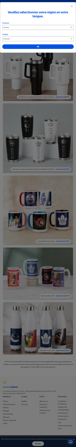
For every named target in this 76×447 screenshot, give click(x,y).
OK (38, 47)
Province (5, 23)
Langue (5, 34)
